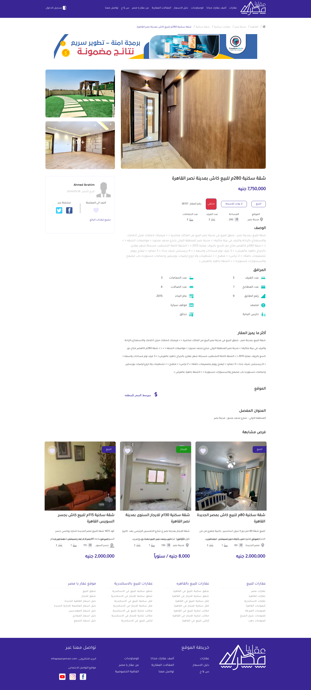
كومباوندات (197, 8)
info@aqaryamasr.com (64, 659)
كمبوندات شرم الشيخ (253, 616)
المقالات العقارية (161, 8)
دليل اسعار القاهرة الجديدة (80, 601)
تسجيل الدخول (56, 8)
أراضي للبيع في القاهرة (195, 621)
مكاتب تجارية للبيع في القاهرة (191, 611)
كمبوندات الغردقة (255, 611)
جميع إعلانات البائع (100, 220)
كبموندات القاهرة (256, 606)
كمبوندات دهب (257, 621)
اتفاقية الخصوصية (127, 672)
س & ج (125, 8)
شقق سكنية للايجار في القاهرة (190, 596)
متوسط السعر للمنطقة (141, 394)
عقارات (233, 8)
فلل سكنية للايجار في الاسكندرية (132, 606)
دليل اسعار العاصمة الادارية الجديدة (75, 606)
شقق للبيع (89, 591)
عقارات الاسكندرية (255, 601)
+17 (80, 143)
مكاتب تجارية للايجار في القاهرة (190, 616)
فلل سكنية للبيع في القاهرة (192, 601)
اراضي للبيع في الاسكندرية (136, 621)
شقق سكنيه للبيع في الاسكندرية (132, 591)
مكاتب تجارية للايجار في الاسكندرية (132, 616)
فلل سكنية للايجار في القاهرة (191, 606)
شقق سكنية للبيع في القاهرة (191, 591)
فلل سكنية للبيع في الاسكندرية (133, 601)
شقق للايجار (89, 596)
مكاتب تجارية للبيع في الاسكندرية (132, 611)
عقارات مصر (258, 591)
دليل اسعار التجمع (85, 621)
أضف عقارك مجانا (216, 8)
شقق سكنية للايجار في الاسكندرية (131, 596)
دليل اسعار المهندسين (82, 611)
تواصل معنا (111, 8)
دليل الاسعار (181, 8)
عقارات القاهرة (257, 596)
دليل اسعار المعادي (84, 616)
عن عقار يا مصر (140, 8)
